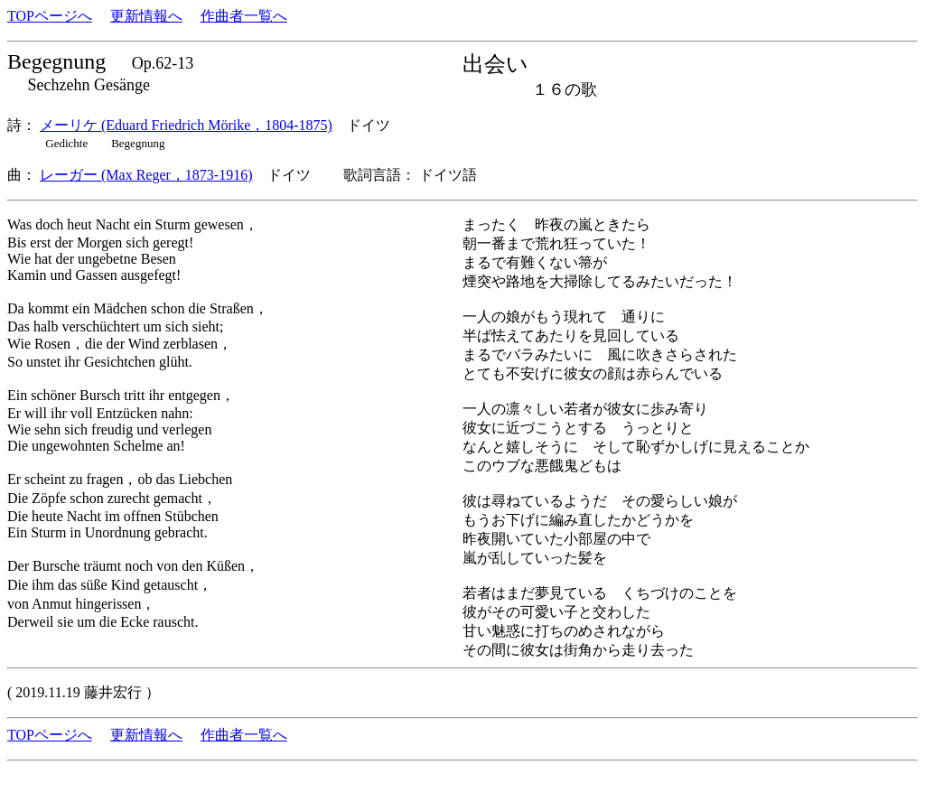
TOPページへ (49, 15)
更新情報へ (146, 15)
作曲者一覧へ (244, 15)
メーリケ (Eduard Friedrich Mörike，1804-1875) (186, 125)
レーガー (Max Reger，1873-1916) (146, 174)
